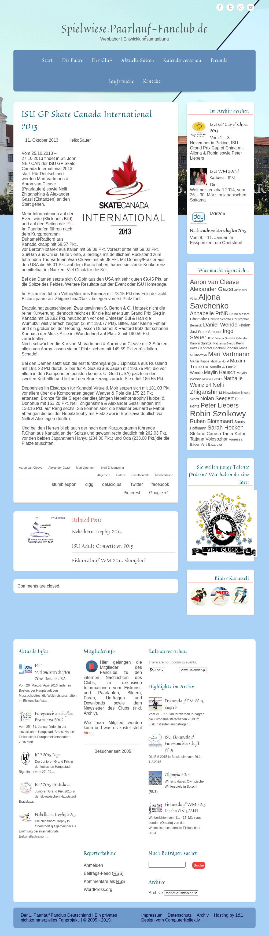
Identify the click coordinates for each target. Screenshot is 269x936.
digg (89, 484)
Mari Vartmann (85, 467)
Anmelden (93, 865)
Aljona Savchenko (209, 301)
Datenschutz (179, 915)
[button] (156, 670)
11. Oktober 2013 (41, 140)
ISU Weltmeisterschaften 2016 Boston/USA (52, 672)
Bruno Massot (239, 314)
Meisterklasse (164, 475)
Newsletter (231, 393)
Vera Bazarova (211, 444)
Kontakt (151, 81)
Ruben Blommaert (211, 421)
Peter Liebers (220, 405)
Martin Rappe (199, 361)
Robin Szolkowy (218, 413)
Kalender (242, 338)
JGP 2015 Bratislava (53, 784)
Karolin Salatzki (201, 343)
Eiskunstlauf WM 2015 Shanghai (108, 560)
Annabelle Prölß (209, 313)
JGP (210, 338)
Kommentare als (104, 881)
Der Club (102, 60)
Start (47, 60)
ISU (69, 224)
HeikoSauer (79, 140)
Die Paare (72, 60)
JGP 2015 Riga (48, 754)
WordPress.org (98, 889)
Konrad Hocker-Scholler (219, 348)
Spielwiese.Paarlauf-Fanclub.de (134, 28)
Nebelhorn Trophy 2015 (97, 531)
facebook (160, 484)
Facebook (220, 7)
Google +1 (159, 492)
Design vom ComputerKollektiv (170, 920)
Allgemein (103, 475)
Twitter (230, 7)
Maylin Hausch (219, 372)
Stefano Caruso (205, 433)
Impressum (152, 915)
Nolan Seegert (217, 398)
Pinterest (131, 492)
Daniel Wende (220, 324)
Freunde (219, 60)
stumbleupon (64, 484)
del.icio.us (111, 484)
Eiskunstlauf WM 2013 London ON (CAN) (185, 807)
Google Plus (240, 7)
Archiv (202, 915)
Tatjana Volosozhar (209, 439)
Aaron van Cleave (30, 467)
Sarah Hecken (226, 427)
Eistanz (121, 475)
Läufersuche (121, 81)
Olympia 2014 (177, 774)
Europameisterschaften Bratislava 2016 (54, 716)
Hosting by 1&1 (228, 915)
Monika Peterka (212, 379)
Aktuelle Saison (137, 60)
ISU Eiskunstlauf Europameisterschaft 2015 (182, 743)
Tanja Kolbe (234, 433)
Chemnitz (198, 319)
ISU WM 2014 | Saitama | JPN (224, 174)
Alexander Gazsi (59, 467)
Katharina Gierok (224, 343)
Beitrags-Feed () (104, 873)
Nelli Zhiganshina (112, 467)
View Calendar (193, 670)
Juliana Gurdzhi (225, 338)
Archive (156, 892)
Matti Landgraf (220, 361)
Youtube (250, 7)
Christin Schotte (219, 319)
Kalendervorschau (182, 60)
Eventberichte (140, 475)
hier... (89, 733)
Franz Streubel (210, 332)
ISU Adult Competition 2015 (103, 546)
